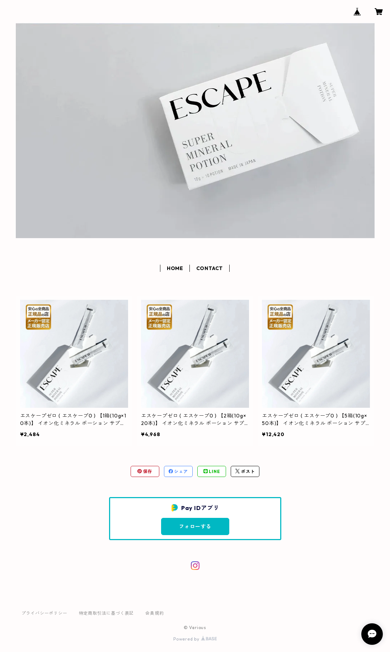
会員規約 (154, 613)
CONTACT (209, 268)
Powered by (195, 639)
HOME (175, 268)
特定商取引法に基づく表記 (106, 613)
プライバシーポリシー (44, 613)
